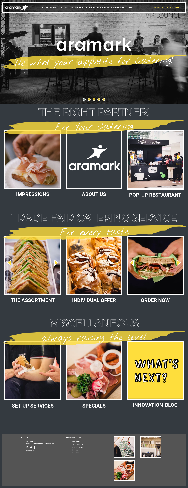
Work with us (77, 444)
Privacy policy (78, 447)
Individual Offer (71, 7)
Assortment (49, 7)
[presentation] (132, 156)
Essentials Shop (97, 7)
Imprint (75, 450)
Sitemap (75, 453)
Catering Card (121, 7)
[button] (84, 99)
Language (173, 7)
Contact (157, 7)
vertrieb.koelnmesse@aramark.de (40, 444)
